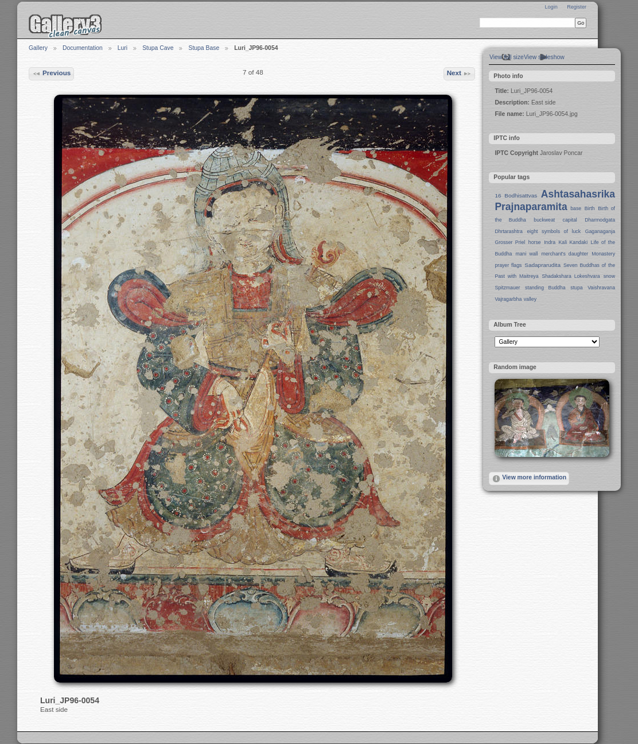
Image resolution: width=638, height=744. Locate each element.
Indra (549, 242)
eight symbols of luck (554, 231)
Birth (590, 208)
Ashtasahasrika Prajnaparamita (555, 200)
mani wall (527, 254)
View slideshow (544, 57)
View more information (529, 478)
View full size (506, 57)
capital (570, 220)
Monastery (603, 254)
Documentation (83, 48)
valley (530, 299)
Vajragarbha (508, 299)
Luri (122, 48)
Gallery (38, 48)
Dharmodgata (600, 220)
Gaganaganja (600, 231)
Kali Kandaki (573, 242)
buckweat (544, 220)
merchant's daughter (564, 254)
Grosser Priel (510, 242)
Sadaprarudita (542, 265)
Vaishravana (601, 287)
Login (550, 7)
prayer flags (508, 265)
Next (459, 73)
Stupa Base (203, 48)
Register (576, 7)
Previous (51, 73)
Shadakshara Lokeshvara (571, 276)
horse (534, 242)
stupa (576, 287)
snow (609, 276)
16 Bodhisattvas (516, 195)
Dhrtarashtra (508, 231)
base (575, 208)
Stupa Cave (157, 48)
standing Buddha (545, 287)
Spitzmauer (507, 287)
